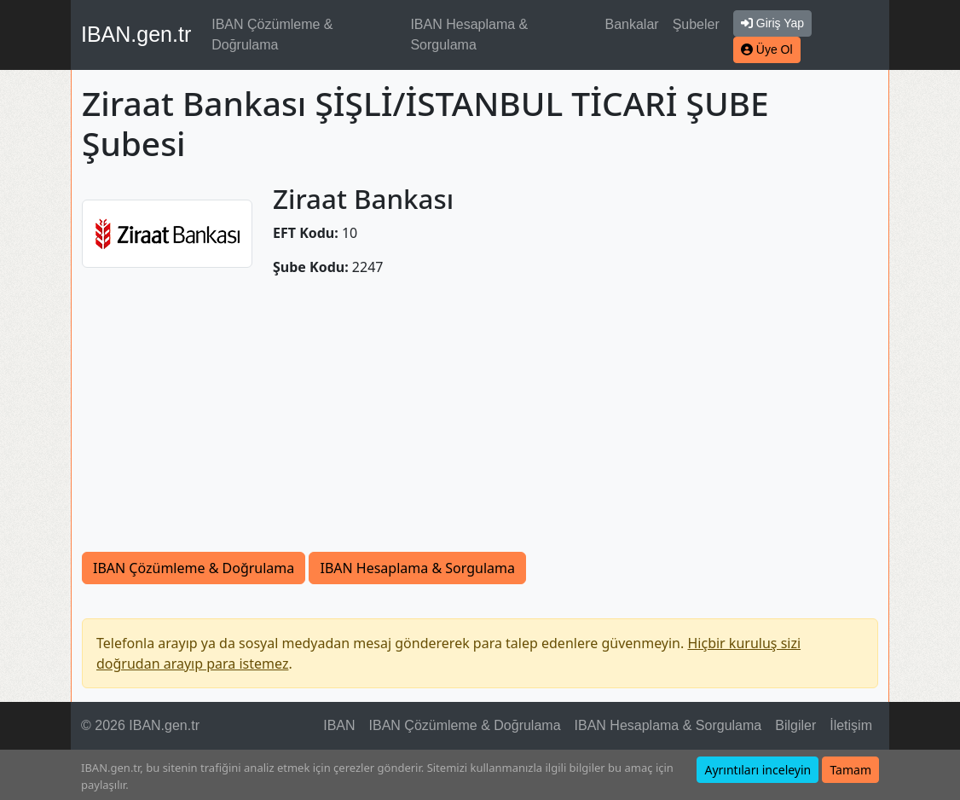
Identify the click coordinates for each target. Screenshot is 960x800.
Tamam (850, 770)
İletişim (851, 725)
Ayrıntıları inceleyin (757, 770)
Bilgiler (795, 725)
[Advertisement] (480, 423)
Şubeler (696, 24)
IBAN (339, 725)
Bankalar (631, 24)
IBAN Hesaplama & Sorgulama (469, 34)
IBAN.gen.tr (136, 34)
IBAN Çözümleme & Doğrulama (272, 34)
